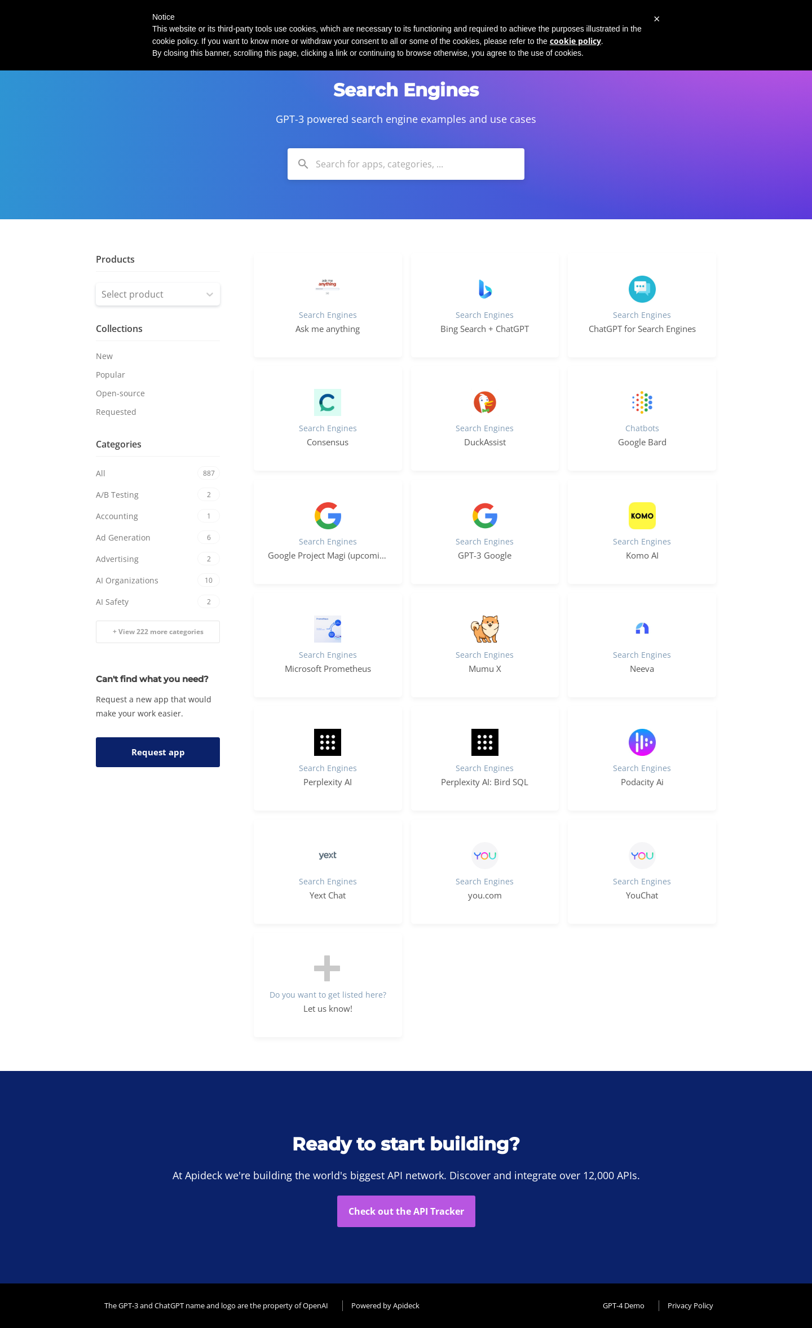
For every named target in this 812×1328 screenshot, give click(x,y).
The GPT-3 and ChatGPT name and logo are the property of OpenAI (216, 1305)
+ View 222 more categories (158, 631)
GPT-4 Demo (624, 1305)
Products (115, 259)
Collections (119, 328)
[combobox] (406, 164)
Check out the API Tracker (406, 1211)
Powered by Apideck (385, 1305)
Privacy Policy (690, 1305)
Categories (119, 444)
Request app (158, 752)
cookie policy (575, 41)
